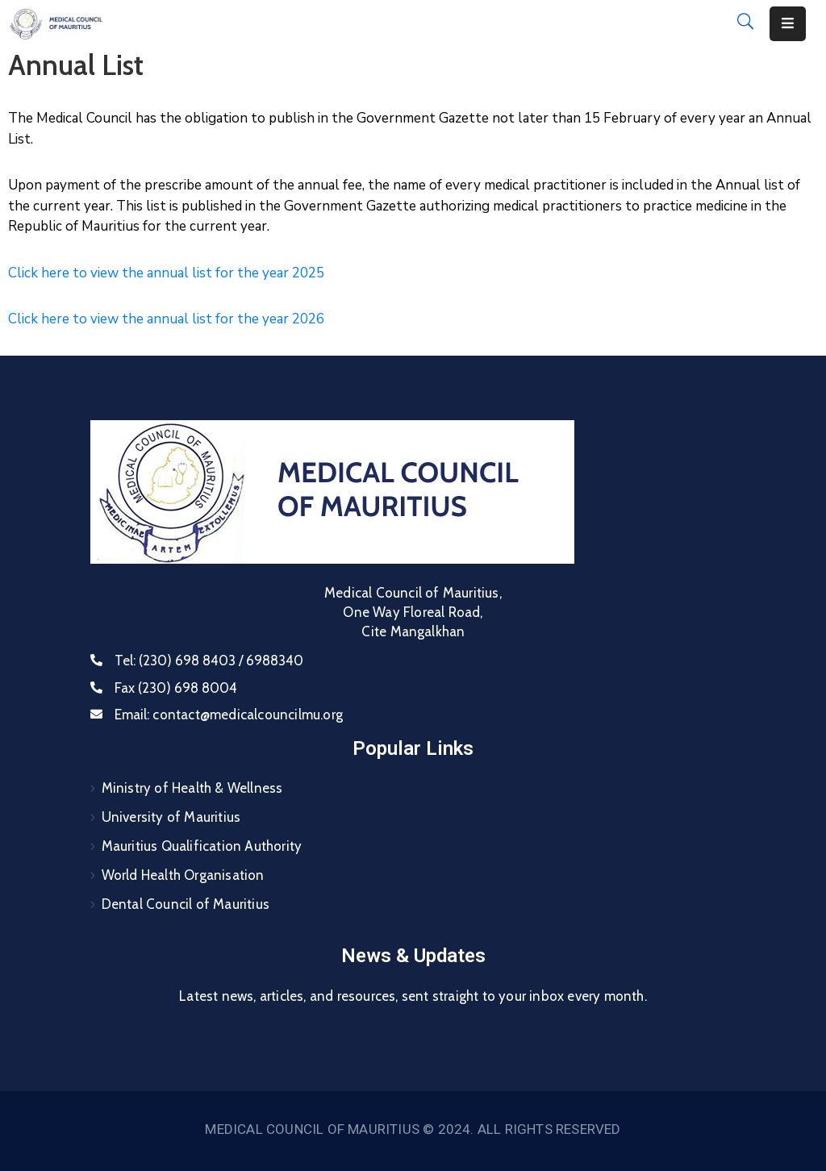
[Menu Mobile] (788, 23)
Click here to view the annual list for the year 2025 (166, 273)
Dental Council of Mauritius (185, 904)
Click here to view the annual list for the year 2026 (166, 319)
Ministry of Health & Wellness (192, 788)
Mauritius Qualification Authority (202, 846)
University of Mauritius (171, 817)
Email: (229, 714)
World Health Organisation (183, 875)
